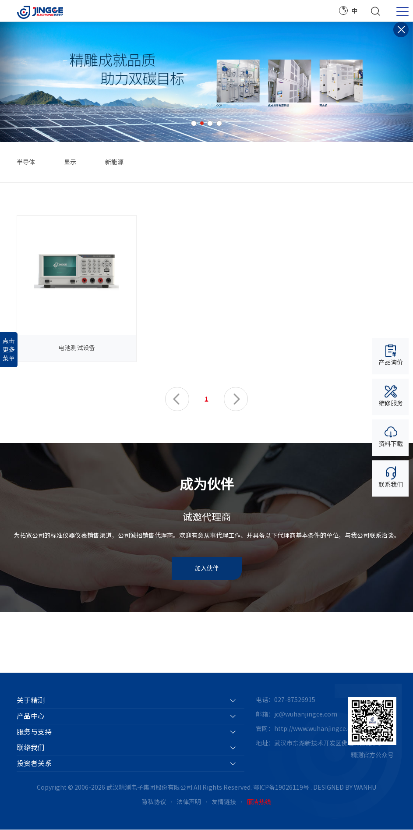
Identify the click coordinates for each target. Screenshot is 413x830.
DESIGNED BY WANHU (344, 787)
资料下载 (390, 436)
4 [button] (219, 123)
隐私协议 (153, 802)
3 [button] (210, 123)
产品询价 (390, 355)
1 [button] (194, 123)
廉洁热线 (259, 802)
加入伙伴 (206, 569)
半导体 (26, 162)
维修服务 (390, 396)
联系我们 (390, 477)
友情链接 (224, 802)
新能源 (114, 162)
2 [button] (202, 123)
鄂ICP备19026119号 (281, 787)
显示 (70, 162)
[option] (206, 82)
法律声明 (188, 802)
